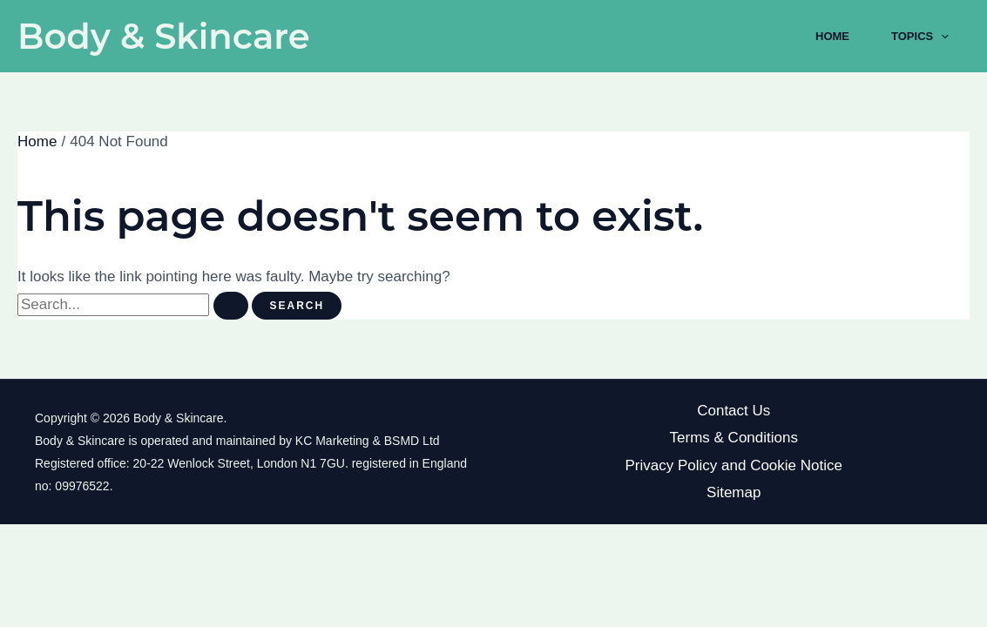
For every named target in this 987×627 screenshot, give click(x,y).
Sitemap (733, 492)
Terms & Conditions (734, 437)
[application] (941, 36)
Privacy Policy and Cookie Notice (733, 465)
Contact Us (733, 410)
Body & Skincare (163, 36)
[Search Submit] (230, 306)
